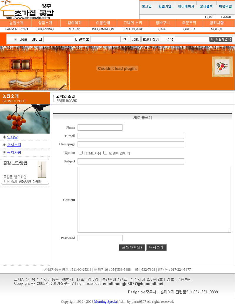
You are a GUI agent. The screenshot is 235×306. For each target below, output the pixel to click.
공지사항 (14, 152)
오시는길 (14, 145)
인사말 (12, 137)
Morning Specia (105, 302)
